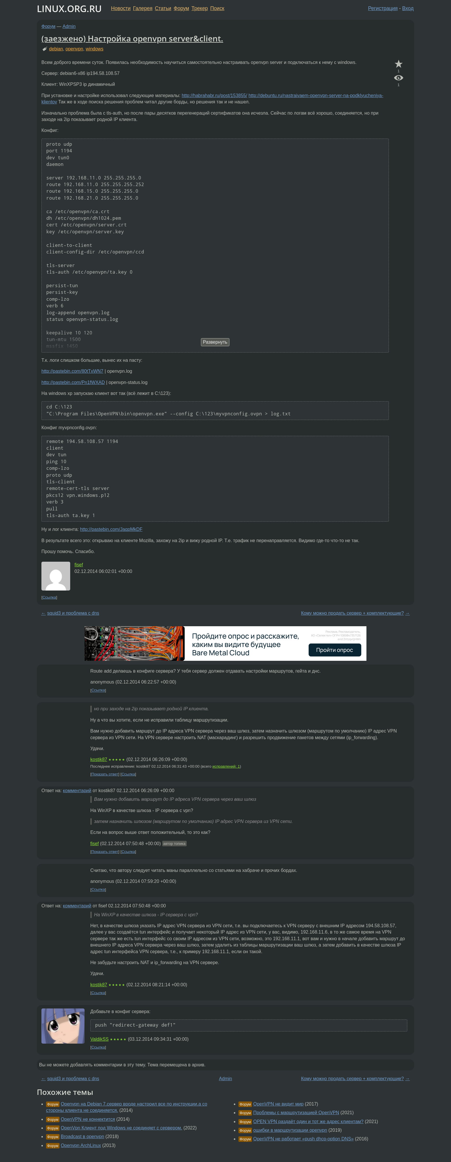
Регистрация (383, 8)
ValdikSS (99, 1039)
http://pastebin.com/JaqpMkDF (111, 529)
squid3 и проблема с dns (73, 613)
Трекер (200, 8)
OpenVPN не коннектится (88, 1119)
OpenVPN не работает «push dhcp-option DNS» (303, 1138)
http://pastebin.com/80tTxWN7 (72, 371)
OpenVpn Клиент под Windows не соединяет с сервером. (121, 1127)
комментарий (77, 790)
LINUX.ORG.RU (69, 8)
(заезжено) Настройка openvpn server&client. (132, 38)
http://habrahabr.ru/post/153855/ (214, 95)
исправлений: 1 (226, 766)
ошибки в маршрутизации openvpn (290, 1130)
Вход (408, 8)
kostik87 (98, 759)
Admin (69, 26)
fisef (78, 564)
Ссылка (49, 597)
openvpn (74, 48)
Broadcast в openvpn (82, 1136)
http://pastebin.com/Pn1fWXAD (73, 382)
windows (94, 48)
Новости (121, 8)
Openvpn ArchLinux (81, 1145)
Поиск (217, 8)
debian (56, 48)
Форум (181, 8)
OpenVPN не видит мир (278, 1104)
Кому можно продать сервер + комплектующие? (352, 613)
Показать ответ (105, 774)
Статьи (163, 8)
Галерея (142, 8)
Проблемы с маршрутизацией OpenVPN (296, 1112)
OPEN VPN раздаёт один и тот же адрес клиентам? (308, 1121)
